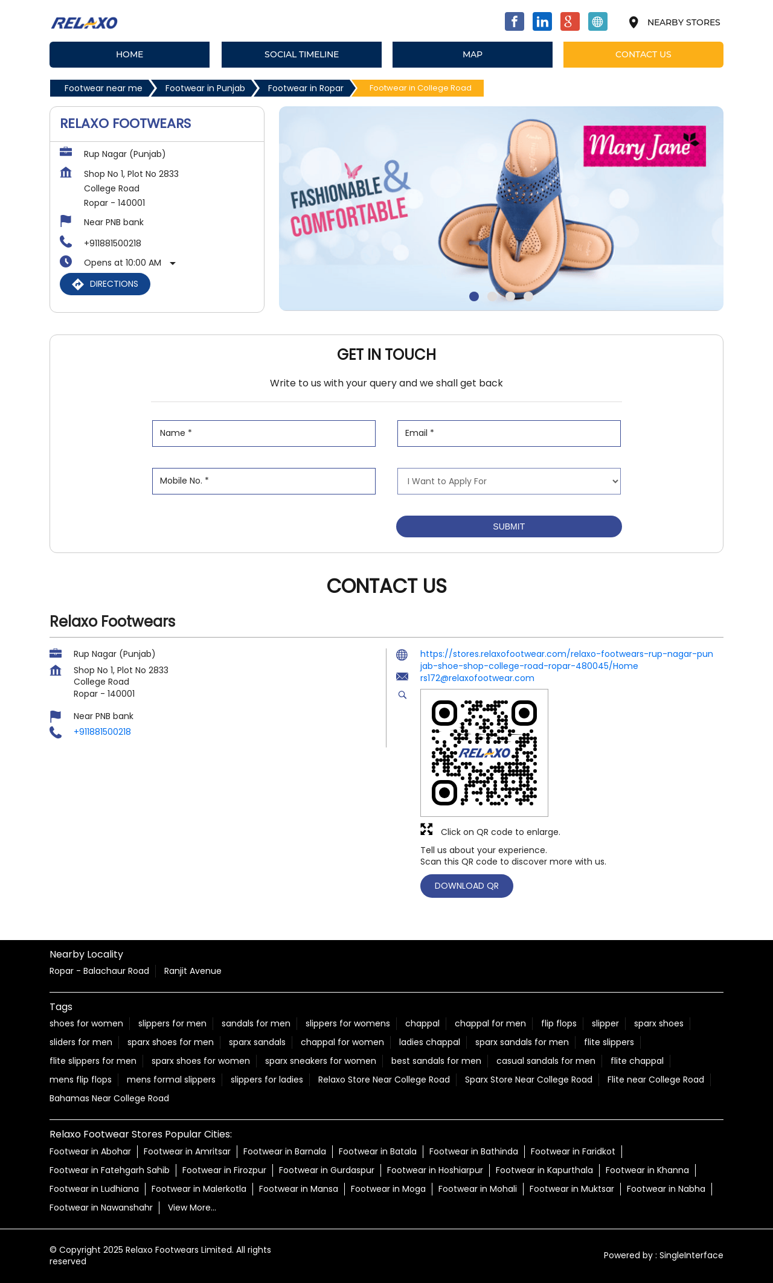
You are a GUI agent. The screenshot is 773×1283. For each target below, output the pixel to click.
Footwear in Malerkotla (199, 1189)
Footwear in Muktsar (572, 1189)
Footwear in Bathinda (473, 1151)
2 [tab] (492, 296)
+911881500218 (112, 243)
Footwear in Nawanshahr (101, 1207)
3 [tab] (510, 296)
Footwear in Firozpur (224, 1170)
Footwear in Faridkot (573, 1151)
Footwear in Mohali (477, 1189)
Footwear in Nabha (666, 1189)
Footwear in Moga (388, 1189)
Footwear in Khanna (647, 1170)
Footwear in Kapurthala (544, 1170)
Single (691, 1256)
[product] (509, 481)
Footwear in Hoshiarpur (435, 1170)
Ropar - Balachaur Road (99, 971)
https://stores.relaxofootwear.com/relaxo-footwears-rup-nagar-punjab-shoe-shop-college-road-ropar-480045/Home (566, 660)
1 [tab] (474, 296)
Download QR (467, 885)
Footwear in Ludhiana (94, 1189)
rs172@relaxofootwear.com (477, 678)
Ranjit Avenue (193, 971)
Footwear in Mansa (298, 1189)
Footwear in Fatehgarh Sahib (110, 1170)
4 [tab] (528, 296)
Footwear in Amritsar (187, 1151)
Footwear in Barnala (284, 1151)
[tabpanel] (501, 208)
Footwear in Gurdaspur (326, 1170)
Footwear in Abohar (90, 1151)
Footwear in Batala (378, 1151)
